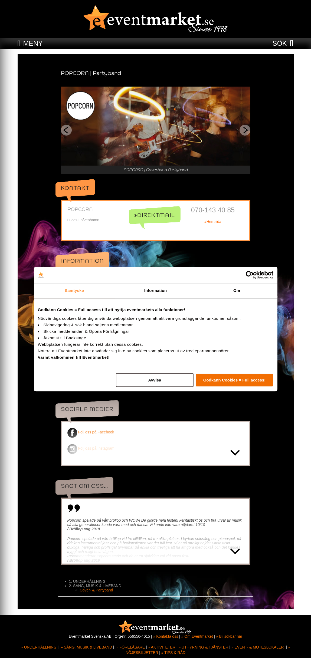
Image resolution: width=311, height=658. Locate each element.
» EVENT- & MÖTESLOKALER (257, 647)
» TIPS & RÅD (173, 652)
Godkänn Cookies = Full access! (234, 380)
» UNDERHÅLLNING (38, 647)
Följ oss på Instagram (90, 448)
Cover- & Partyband (96, 590)
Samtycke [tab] (74, 290)
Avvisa (154, 380)
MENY (32, 43)
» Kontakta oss (165, 636)
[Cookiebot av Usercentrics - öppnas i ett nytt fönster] (249, 275)
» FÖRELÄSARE (130, 647)
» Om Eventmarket (197, 636)
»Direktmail (155, 215)
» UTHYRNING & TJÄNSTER (203, 647)
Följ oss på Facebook (90, 432)
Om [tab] (236, 290)
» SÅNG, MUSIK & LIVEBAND (86, 647)
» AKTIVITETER (161, 647)
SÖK (280, 43)
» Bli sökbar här (229, 636)
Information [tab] (155, 290)
